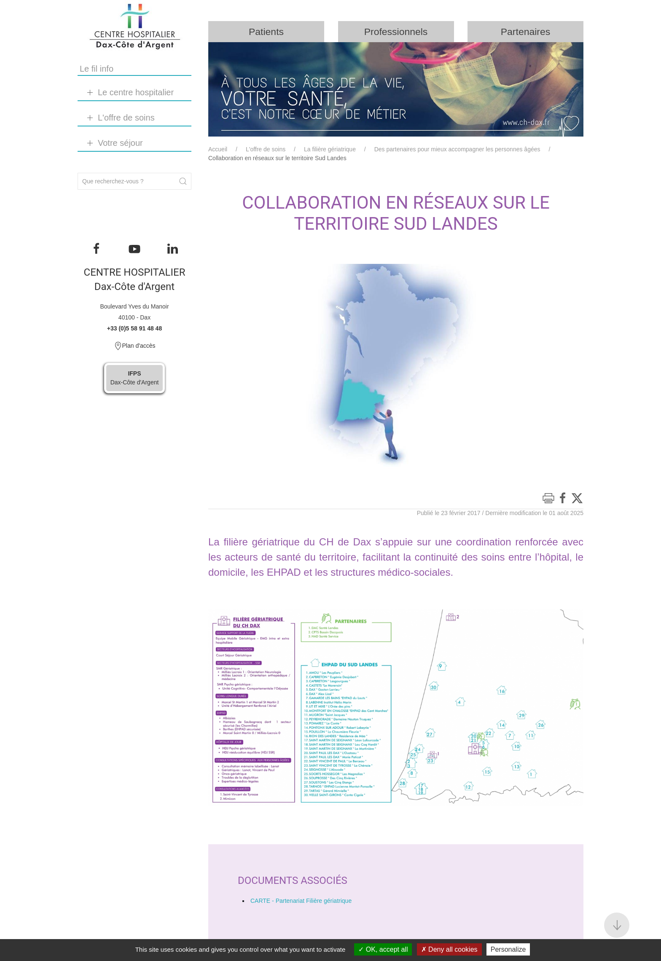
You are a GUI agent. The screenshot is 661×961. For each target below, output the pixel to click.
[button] (616, 925)
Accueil (217, 149)
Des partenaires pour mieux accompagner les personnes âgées (457, 149)
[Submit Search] (183, 181)
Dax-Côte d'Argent (134, 378)
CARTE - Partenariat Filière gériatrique (301, 901)
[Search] (134, 181)
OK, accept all (383, 949)
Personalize (508, 949)
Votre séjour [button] (120, 143)
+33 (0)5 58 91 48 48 (134, 328)
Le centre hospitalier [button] (136, 92)
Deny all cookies (449, 949)
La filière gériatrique (330, 149)
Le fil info (96, 68)
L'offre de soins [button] (126, 117)
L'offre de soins (265, 149)
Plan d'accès (135, 346)
